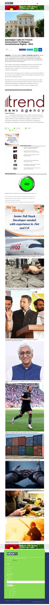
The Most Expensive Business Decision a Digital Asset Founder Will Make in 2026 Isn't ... (20, 204)
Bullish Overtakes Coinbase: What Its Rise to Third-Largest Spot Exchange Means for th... (20, 198)
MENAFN (7, 57)
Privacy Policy (9, 569)
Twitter (12, 591)
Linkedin (12, 596)
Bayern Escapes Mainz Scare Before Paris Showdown (21, 434)
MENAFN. (12, 601)
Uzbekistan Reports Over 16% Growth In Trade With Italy (22, 461)
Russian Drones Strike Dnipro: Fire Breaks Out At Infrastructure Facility (20, 543)
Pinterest (12, 594)
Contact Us (9, 571)
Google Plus (13, 592)
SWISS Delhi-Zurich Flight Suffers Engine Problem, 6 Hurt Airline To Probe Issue (23, 259)
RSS (11, 597)
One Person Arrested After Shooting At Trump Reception (23, 491)
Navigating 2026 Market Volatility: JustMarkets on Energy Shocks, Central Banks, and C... (20, 200)
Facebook (12, 589)
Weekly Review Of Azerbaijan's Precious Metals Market (22, 518)
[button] (24, 1)
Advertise (8, 572)
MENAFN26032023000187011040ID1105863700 (18, 92)
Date (7, 51)
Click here (14, 561)
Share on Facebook (22, 51)
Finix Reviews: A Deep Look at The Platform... (13, 202)
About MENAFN (10, 574)
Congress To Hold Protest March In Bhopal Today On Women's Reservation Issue (21, 341)
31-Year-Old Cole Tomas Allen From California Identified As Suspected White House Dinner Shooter (23, 291)
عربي (21, 1)
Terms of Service (10, 567)
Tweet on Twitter (30, 51)
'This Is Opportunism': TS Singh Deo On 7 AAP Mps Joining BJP (23, 383)
